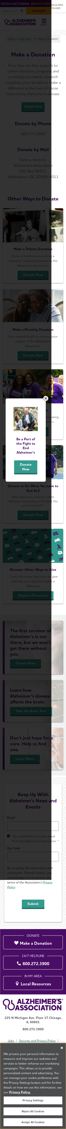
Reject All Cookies (33, 1111)
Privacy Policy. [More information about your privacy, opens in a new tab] (20, 1092)
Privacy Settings (33, 1100)
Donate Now (33, 594)
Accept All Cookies (33, 1122)
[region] (33, 1086)
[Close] (62, 1048)
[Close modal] (60, 522)
